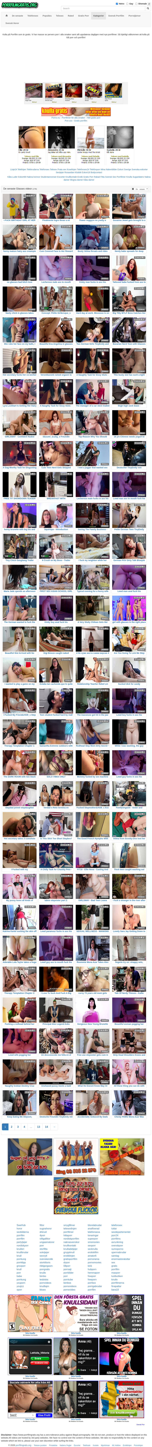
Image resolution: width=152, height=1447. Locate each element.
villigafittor (45, 1238)
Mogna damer (76, 180)
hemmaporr (94, 1272)
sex (113, 1262)
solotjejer (44, 1252)
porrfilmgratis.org (23, 1445)
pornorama (93, 1259)
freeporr (92, 1276)
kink (90, 1266)
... (31, 1126)
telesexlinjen (70, 1228)
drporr (67, 1262)
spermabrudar (118, 1252)
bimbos (67, 1283)
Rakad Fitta (99, 177)
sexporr (92, 1245)
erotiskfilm (93, 1252)
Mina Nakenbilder (109, 169)
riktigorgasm (46, 1266)
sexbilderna (23, 1232)
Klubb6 (78, 172)
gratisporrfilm (70, 1259)
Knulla (129, 177)
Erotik (80, 177)
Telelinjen (22, 169)
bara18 (115, 1289)
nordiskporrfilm (71, 1238)
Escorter (61, 177)
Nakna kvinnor (33, 177)
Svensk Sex (110, 177)
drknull (43, 1232)
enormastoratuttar (120, 1259)
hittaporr (68, 1235)
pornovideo (69, 1289)
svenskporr (117, 1245)
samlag (115, 1256)
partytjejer (22, 1242)
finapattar (116, 1286)
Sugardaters (138, 177)
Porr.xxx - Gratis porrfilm (76, 120)
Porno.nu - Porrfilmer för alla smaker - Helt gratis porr (76, 118)
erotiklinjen (69, 1256)
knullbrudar (22, 1252)
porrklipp (21, 1262)
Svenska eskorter (140, 169)
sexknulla (93, 1249)
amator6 (92, 1256)
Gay (131, 4)
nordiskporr (22, 1245)
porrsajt (67, 1269)
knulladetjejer (70, 1249)
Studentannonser (49, 177)
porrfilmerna (117, 1283)
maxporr (115, 1272)
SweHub (21, 1225)
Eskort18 (86, 172)
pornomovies (94, 1262)
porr (42, 1245)
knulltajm (44, 1286)
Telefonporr (95, 169)
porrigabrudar (95, 1286)
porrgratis (45, 1269)
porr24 (114, 1235)
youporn (21, 1283)
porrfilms (116, 1238)
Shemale (142, 4)
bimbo (43, 1276)
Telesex (53, 169)
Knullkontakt (71, 177)
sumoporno (117, 1249)
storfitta (43, 1249)
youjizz (20, 1286)
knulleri (20, 1249)
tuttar (114, 1228)
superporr (93, 1238)
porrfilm (20, 1235)
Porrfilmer (121, 177)
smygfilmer (69, 1225)
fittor (42, 1225)
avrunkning (117, 1242)
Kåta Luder (12, 177)
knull (19, 1256)
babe (19, 1276)
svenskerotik (46, 1259)
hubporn (92, 1269)
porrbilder (69, 1272)
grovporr (21, 1266)
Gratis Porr (88, 177)
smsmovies (94, 1242)
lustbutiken (117, 1276)
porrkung (21, 1259)
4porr (42, 1235)
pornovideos (70, 1286)
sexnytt (43, 1256)
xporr (19, 1289)
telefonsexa (94, 1232)
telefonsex (116, 1225)
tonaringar (93, 1235)
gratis (114, 1266)
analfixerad (93, 1228)
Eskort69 (22, 177)
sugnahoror (46, 1228)
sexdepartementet (120, 1232)
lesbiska (44, 1279)
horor (19, 1228)
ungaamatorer (47, 1242)
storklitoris (45, 1262)
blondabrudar (95, 1225)
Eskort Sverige (124, 169)
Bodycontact (96, 172)
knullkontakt (70, 1245)
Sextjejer (60, 172)
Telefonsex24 (83, 169)
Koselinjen (71, 169)
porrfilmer (69, 1232)
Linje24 (13, 169)
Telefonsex (44, 169)
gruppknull (69, 1252)
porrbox (92, 1283)
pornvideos (45, 1283)
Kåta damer (89, 180)
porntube (68, 1279)
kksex (43, 1289)
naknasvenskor (72, 1242)
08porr (67, 1266)
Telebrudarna (33, 169)
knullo (43, 1272)
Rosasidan (69, 172)
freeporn (92, 1279)
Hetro (121, 4)
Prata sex (61, 169)
